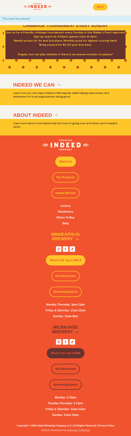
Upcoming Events (65, 292)
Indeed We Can (65, 193)
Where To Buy (65, 217)
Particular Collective (78, 430)
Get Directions (65, 276)
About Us (65, 161)
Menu (100, 7)
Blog (65, 223)
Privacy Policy (106, 425)
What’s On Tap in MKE (66, 353)
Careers (65, 205)
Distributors (65, 211)
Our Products (65, 177)
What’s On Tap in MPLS (65, 260)
